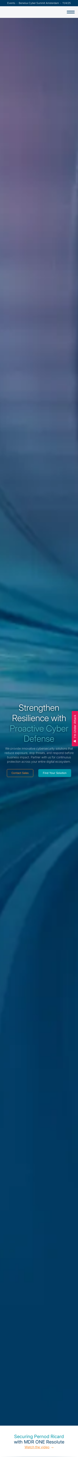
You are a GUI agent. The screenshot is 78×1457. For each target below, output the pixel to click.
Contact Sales (20, 773)
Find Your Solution (55, 773)
